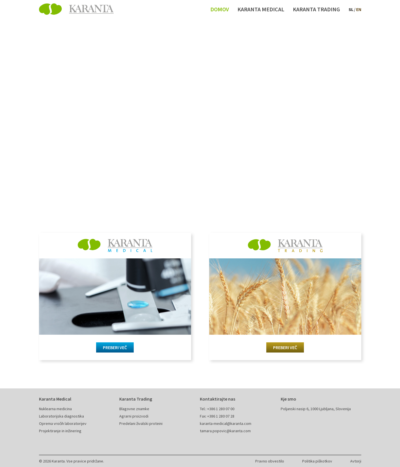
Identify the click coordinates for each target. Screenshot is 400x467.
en (358, 9)
